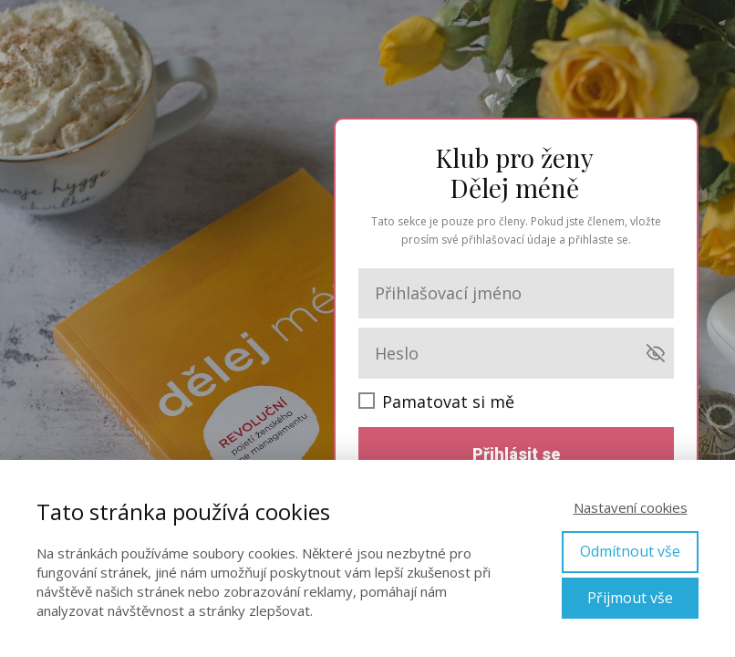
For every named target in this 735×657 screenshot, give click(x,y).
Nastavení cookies (631, 507)
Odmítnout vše (630, 551)
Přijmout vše (630, 598)
